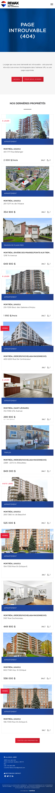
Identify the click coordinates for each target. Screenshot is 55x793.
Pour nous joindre (33, 79)
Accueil (16, 79)
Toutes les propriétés (27, 740)
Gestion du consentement (32, 787)
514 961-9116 (11, 765)
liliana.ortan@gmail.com (17, 767)
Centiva (31, 790)
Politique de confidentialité (36, 786)
